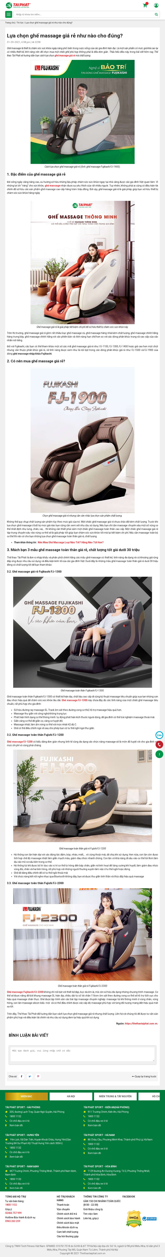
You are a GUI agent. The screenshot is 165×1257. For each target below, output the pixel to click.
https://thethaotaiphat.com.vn (141, 1023)
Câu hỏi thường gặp (67, 1236)
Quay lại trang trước (144, 1076)
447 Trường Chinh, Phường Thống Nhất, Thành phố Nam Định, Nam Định (41, 1172)
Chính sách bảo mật (68, 1222)
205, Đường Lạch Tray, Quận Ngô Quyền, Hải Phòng (34, 1112)
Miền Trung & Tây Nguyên (115, 1096)
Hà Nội (71, 1096)
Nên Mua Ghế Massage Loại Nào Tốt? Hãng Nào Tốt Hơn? (71, 542)
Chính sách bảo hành (68, 1218)
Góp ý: (13, 1211)
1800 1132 (13, 1116)
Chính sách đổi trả (67, 1213)
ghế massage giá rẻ (65, 55)
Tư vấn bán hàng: (14, 1203)
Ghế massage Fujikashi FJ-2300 (25, 992)
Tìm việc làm (90, 1213)
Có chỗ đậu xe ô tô (17, 1121)
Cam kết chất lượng (67, 1231)
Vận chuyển (63, 1209)
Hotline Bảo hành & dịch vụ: (20, 1219)
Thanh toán (63, 1204)
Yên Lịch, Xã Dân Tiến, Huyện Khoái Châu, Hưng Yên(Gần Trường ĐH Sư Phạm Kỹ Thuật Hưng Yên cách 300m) (38, 1141)
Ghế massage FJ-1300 (74, 700)
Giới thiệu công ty (93, 1209)
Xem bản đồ (14, 1125)
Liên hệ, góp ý (91, 1218)
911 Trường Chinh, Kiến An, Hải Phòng (106, 1112)
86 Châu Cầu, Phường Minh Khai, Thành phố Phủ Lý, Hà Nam (118, 1139)
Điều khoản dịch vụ (67, 1227)
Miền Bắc (26, 1096)
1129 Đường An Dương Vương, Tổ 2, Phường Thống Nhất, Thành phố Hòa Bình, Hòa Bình (116, 1172)
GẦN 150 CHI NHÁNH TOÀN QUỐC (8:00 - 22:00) (102, 1203)
